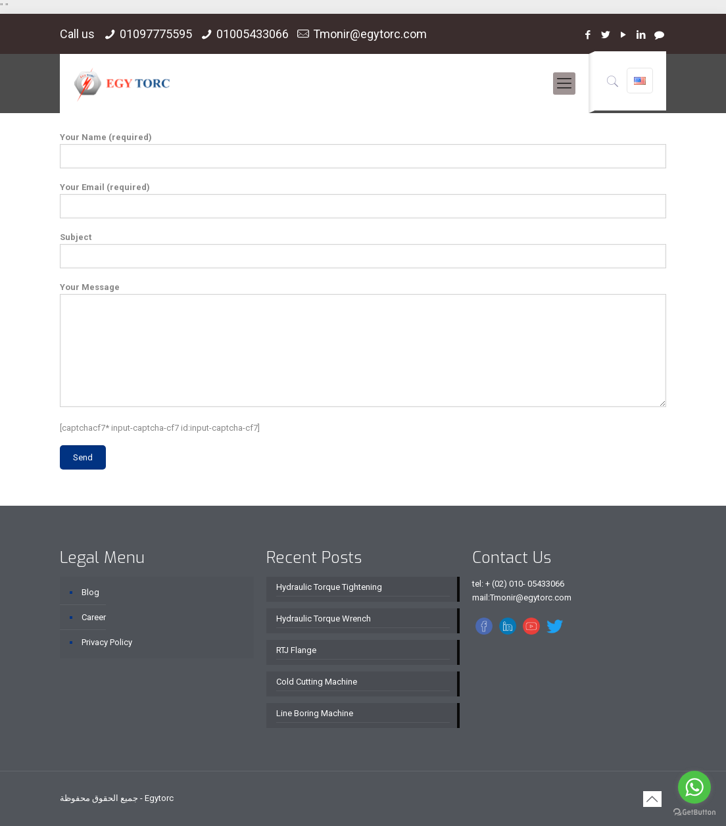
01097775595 (156, 34)
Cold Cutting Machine (316, 682)
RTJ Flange (296, 650)
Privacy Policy (107, 642)
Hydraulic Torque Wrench (323, 618)
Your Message (363, 344)
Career (94, 617)
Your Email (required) (363, 200)
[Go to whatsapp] (694, 787)
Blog (90, 592)
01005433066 (252, 34)
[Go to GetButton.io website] (694, 812)
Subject (363, 250)
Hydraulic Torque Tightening (329, 587)
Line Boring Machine (314, 713)
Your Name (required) (363, 150)
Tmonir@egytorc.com (370, 34)
